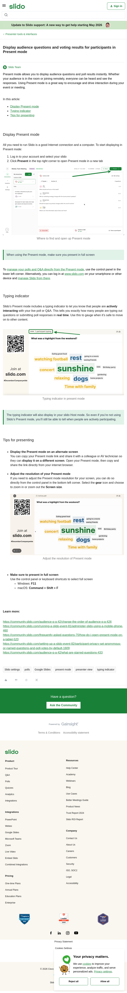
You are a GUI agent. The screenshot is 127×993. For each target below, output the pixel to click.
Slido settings (12, 669)
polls (27, 669)
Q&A (7, 775)
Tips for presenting (22, 115)
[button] (4, 6)
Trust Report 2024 (75, 813)
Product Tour (11, 768)
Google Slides (43, 669)
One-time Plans (12, 883)
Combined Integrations (16, 864)
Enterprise (10, 902)
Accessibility (72, 883)
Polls (7, 781)
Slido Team (14, 67)
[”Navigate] (11, 752)
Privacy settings (103, 971)
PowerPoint (11, 819)
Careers (70, 851)
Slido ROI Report (74, 819)
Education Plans (13, 896)
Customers (71, 857)
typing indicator (105, 669)
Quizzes (9, 788)
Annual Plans (11, 890)
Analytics (9, 794)
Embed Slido (11, 858)
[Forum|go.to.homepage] (17, 6)
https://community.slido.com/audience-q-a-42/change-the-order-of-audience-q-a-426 (57, 621)
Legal (69, 877)
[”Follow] (51, 935)
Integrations (11, 800)
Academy (70, 774)
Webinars (71, 781)
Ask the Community (63, 705)
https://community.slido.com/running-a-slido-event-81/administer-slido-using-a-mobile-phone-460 (63, 628)
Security (70, 864)
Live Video (10, 851)
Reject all (74, 981)
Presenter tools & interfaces (21, 34)
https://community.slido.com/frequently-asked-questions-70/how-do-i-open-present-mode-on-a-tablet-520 (63, 637)
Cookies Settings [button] (63, 948)
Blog (68, 787)
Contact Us (71, 838)
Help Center (72, 768)
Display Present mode (24, 106)
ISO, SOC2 (71, 870)
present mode (63, 669)
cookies (87, 963)
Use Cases (71, 793)
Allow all (104, 981)
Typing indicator (20, 110)
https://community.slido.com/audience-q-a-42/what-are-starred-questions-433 (53, 652)
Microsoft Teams (13, 839)
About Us (70, 844)
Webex (8, 826)
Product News (73, 806)
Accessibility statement (76, 732)
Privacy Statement (63, 941)
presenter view (84, 669)
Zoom (8, 845)
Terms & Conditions (49, 732)
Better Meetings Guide (77, 800)
